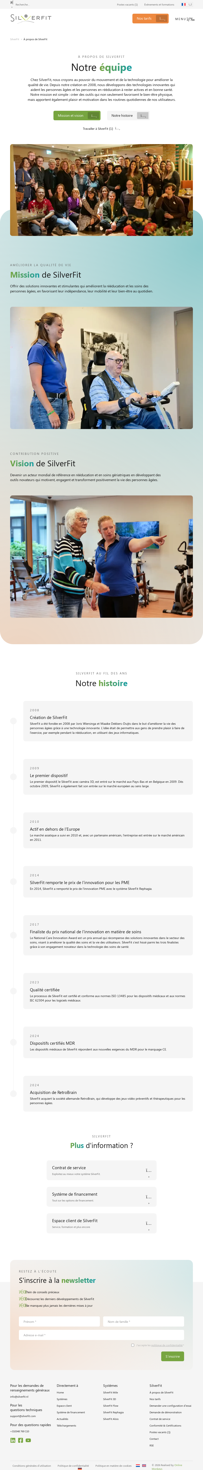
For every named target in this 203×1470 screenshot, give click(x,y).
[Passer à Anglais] (144, 1466)
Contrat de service (160, 1419)
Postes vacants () (127, 4)
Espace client (64, 1406)
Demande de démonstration (166, 1412)
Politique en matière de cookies (113, 1466)
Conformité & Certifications (165, 1425)
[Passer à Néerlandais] (138, 1466)
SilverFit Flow (110, 1406)
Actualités (62, 1419)
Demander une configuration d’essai (170, 1406)
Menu (180, 19)
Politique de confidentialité (73, 1466)
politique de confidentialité (167, 1345)
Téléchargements (66, 1425)
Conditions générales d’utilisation (32, 1466)
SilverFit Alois (111, 1419)
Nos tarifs (155, 1399)
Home (60, 1392)
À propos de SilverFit (161, 1392)
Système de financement (71, 1412)
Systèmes (62, 1399)
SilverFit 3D (109, 1399)
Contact (154, 1439)
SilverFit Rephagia (113, 1412)
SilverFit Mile (110, 1392)
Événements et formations (159, 4)
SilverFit (14, 39)
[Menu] (190, 19)
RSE (152, 1445)
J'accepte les (160, 1345)
